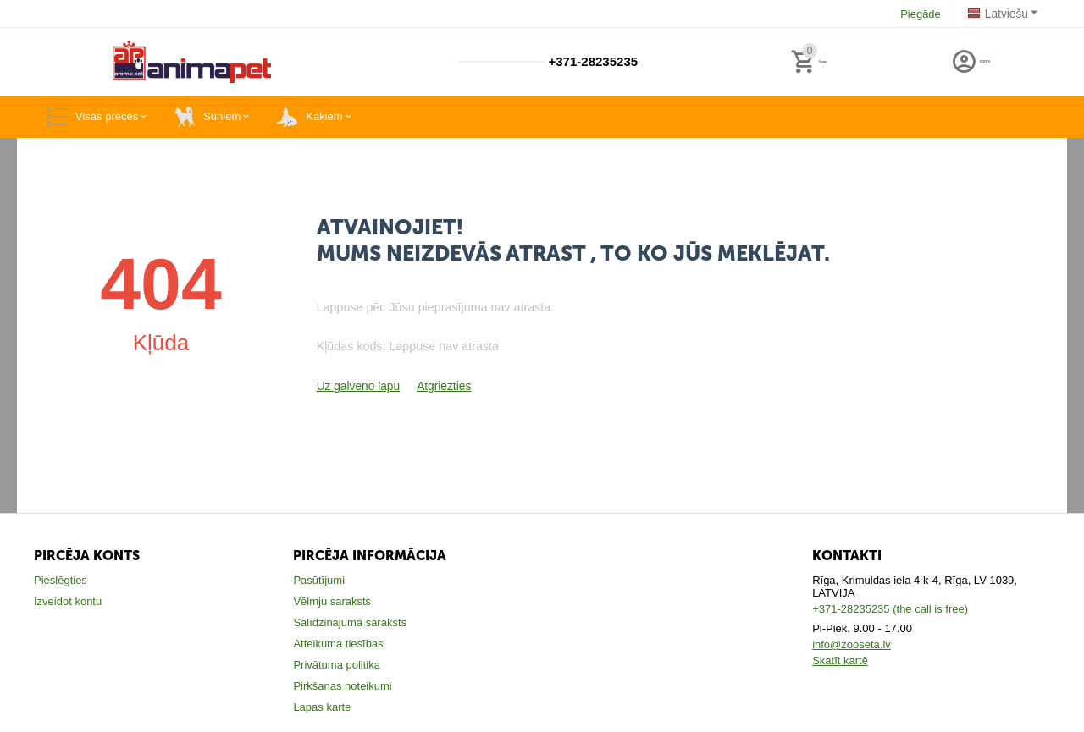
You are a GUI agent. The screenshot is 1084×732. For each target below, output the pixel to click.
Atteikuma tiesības (338, 643)
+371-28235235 (591, 61)
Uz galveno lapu (356, 386)
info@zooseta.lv (851, 644)
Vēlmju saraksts (332, 601)
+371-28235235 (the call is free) (890, 609)
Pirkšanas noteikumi (342, 686)
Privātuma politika (336, 664)
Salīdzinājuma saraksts (349, 622)
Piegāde (923, 14)
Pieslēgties (60, 580)
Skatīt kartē (840, 660)
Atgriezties (438, 386)
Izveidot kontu (68, 601)
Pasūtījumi (319, 580)
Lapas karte (322, 707)
